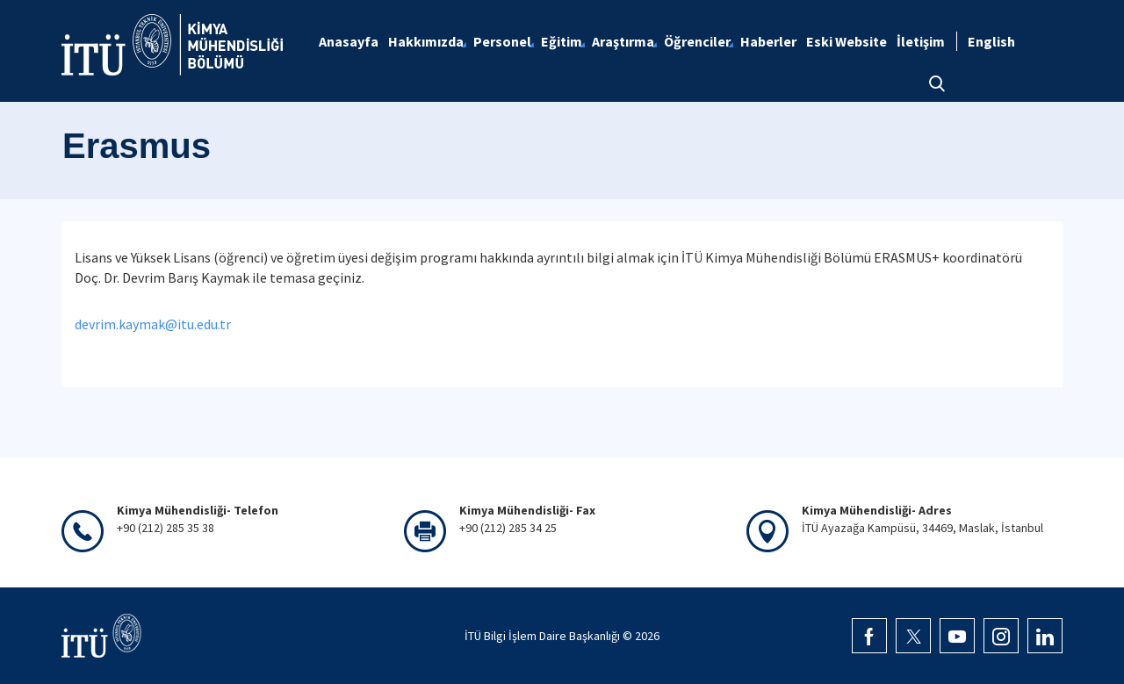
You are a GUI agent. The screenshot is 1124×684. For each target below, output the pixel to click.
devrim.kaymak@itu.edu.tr (153, 324)
